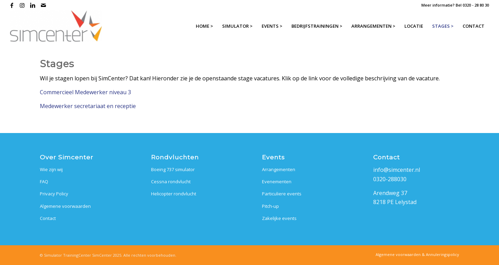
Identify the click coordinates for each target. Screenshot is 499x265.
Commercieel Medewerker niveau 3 (85, 92)
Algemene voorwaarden (65, 206)
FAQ (44, 181)
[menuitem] (204, 26)
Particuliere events (281, 194)
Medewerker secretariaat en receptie (88, 106)
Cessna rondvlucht (171, 181)
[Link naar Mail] (43, 5)
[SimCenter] (56, 26)
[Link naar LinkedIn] (33, 5)
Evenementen (276, 181)
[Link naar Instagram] (22, 5)
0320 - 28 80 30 (476, 5)
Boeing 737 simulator (173, 169)
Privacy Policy (54, 194)
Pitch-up (270, 206)
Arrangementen (278, 169)
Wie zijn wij (51, 169)
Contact (48, 218)
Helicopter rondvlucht (173, 194)
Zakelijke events (279, 218)
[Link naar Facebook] (12, 5)
